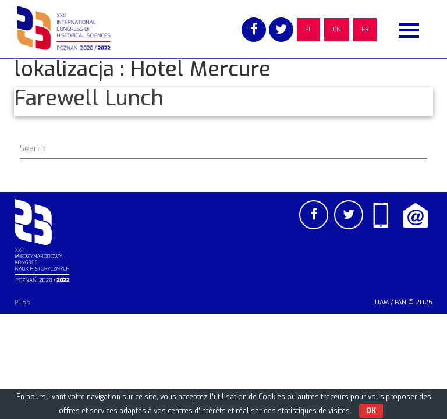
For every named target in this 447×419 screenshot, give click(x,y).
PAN (400, 302)
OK (371, 411)
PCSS (22, 302)
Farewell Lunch (89, 98)
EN (336, 29)
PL (308, 29)
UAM (382, 302)
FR (364, 29)
